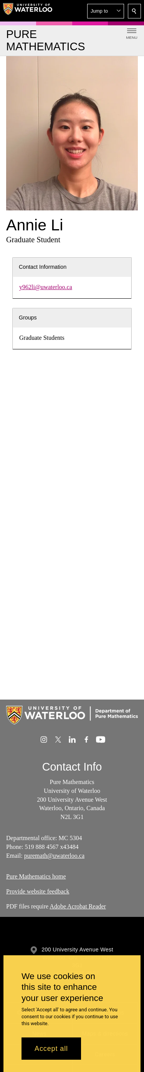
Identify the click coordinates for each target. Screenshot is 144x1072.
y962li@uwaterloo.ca (45, 287)
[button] (106, 11)
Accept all (51, 1048)
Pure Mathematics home (36, 876)
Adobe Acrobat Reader (78, 906)
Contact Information (42, 267)
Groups (28, 317)
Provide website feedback (37, 891)
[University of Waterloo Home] (27, 10)
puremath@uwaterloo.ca (54, 855)
